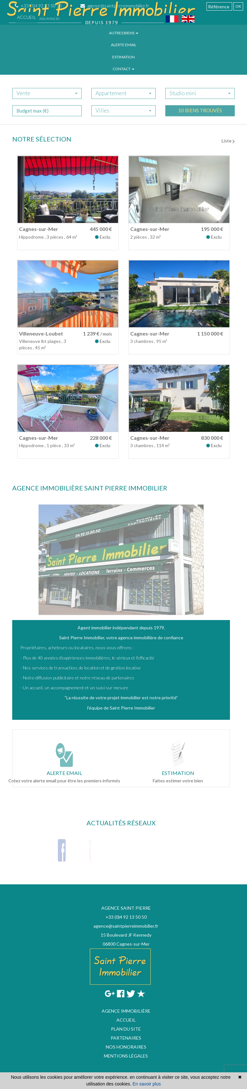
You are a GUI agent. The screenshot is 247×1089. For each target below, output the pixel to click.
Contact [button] (123, 68)
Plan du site (126, 1029)
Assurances (49, 19)
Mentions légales (126, 1056)
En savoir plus (147, 1083)
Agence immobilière (126, 1011)
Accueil (26, 17)
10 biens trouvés (200, 116)
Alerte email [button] (123, 44)
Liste (228, 140)
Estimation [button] (123, 57)
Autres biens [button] (123, 32)
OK (238, 6)
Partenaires (126, 1038)
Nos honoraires (126, 1047)
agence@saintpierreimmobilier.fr (126, 926)
